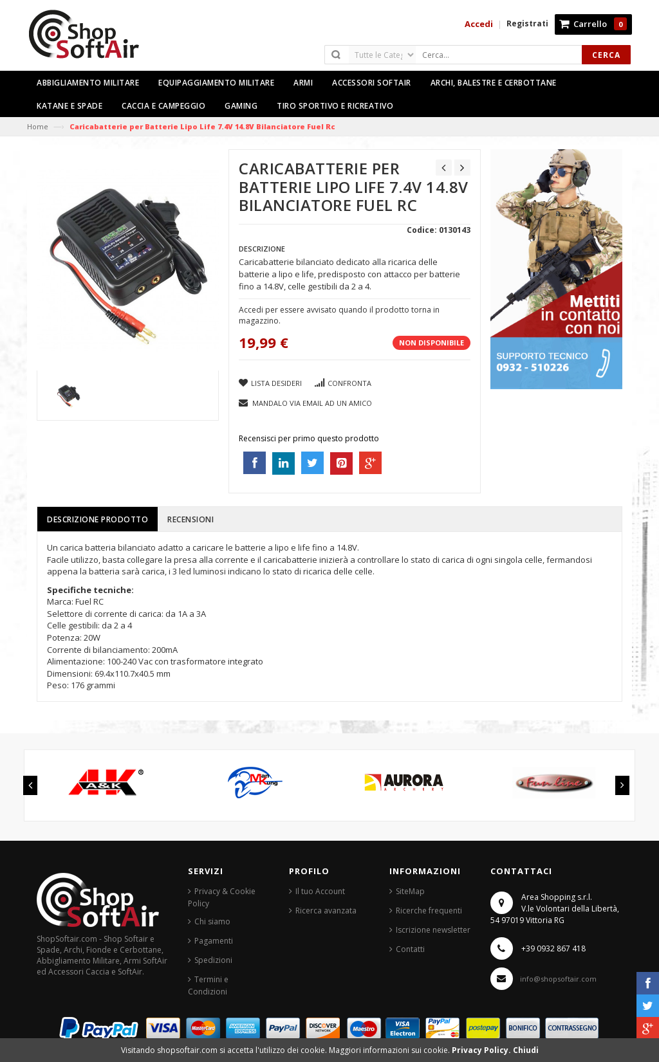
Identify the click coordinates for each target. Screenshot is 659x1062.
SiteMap (410, 891)
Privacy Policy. (482, 1050)
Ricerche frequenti (429, 910)
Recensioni (190, 519)
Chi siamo (212, 921)
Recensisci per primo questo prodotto (309, 438)
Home (37, 126)
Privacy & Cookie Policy (221, 897)
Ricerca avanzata (326, 910)
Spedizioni (213, 960)
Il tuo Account (320, 891)
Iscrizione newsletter (433, 929)
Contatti (410, 949)
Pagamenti (213, 940)
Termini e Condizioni (208, 985)
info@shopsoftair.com (558, 979)
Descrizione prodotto (97, 519)
